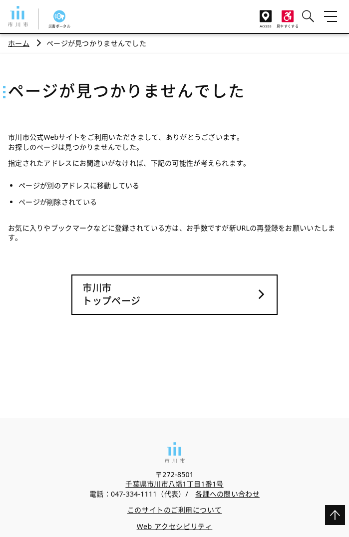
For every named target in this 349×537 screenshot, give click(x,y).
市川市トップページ (111, 294)
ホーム (18, 43)
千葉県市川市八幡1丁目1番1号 (174, 484)
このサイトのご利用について (174, 510)
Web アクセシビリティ (175, 526)
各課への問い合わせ (227, 494)
